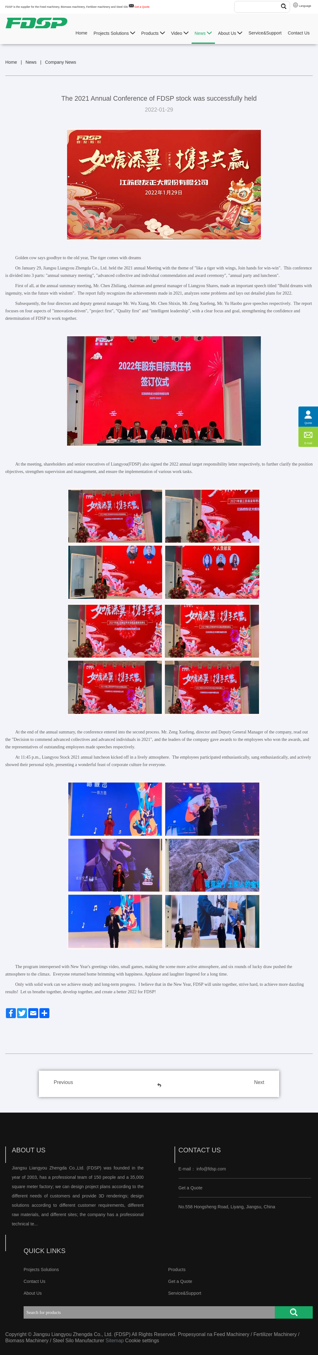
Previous (63, 1082)
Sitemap (115, 1340)
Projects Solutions (114, 33)
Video (180, 33)
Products (153, 33)
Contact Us (299, 32)
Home (81, 32)
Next (259, 1082)
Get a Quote (141, 6)
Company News (60, 62)
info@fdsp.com (211, 1168)
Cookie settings (142, 1340)
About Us (230, 33)
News (203, 33)
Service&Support (264, 32)
